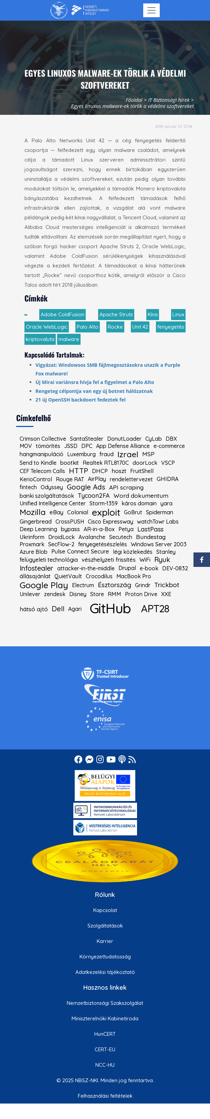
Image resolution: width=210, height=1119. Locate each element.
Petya (126, 529)
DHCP (100, 471)
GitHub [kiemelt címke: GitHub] (110, 608)
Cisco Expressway (110, 521)
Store (97, 594)
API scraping (126, 487)
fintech (28, 487)
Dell (58, 608)
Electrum (83, 585)
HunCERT (105, 1034)
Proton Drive (141, 594)
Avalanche (91, 537)
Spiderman (159, 512)
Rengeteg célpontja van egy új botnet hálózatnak (94, 391)
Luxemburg (81, 454)
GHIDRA (168, 479)
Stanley (166, 552)
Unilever (30, 594)
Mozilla (33, 512)
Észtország (114, 585)
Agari (75, 609)
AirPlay (97, 479)
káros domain (139, 503)
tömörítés (48, 446)
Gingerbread (36, 521)
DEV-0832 (175, 568)
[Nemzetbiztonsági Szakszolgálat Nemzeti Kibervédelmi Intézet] (79, 10)
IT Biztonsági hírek (169, 99)
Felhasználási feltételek (105, 1096)
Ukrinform (32, 537)
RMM (114, 594)
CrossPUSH (69, 521)
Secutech (120, 537)
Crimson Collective (43, 438)
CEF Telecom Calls (42, 471)
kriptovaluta (40, 339)
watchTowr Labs (158, 521)
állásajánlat (35, 576)
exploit (106, 512)
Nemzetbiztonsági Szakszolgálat (105, 1003)
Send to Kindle (38, 462)
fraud (106, 454)
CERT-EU (105, 1049)
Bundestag (151, 537)
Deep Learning (38, 529)
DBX (171, 438)
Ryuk (162, 559)
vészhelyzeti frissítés (109, 560)
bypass (70, 529)
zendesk (54, 594)
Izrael (127, 454)
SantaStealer (86, 438)
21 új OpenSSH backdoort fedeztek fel (80, 399)
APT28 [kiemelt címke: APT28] (155, 608)
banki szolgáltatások (47, 495)
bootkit (69, 463)
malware (69, 339)
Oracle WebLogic (46, 326)
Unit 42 (140, 326)
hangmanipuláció (41, 454)
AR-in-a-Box (99, 529)
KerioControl (36, 479)
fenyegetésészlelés (102, 544)
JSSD (70, 446)
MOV (26, 446)
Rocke (115, 326)
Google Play (44, 585)
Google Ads (86, 487)
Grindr (142, 585)
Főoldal (134, 99)
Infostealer (36, 568)
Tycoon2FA (94, 496)
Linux (178, 314)
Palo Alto (87, 326)
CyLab (153, 438)
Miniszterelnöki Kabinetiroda (105, 1018)
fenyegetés (170, 326)
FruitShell (142, 471)
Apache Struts (116, 314)
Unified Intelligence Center (53, 503)
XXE (166, 594)
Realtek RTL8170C (106, 462)
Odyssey (52, 487)
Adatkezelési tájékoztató (105, 972)
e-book (149, 568)
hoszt (119, 471)
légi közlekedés (133, 552)
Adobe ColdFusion (62, 314)
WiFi (144, 560)
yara (166, 503)
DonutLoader (124, 438)
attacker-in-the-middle (86, 568)
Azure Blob (34, 552)
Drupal (127, 568)
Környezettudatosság (105, 956)
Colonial (77, 512)
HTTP (78, 470)
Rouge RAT (70, 479)
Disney (77, 594)
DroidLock (61, 537)
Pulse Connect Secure (80, 552)
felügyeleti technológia (49, 559)
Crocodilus (99, 576)
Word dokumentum (141, 495)
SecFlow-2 (61, 544)
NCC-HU (105, 1065)
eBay (56, 512)
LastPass (150, 529)
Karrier (105, 941)
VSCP (168, 462)
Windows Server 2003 (159, 544)
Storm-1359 (104, 503)
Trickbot (166, 585)
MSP (148, 454)
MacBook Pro (133, 576)
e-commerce (169, 446)
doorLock (145, 462)
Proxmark (32, 544)
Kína (153, 314)
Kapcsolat (105, 910)
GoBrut (133, 512)
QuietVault (68, 576)
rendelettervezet (131, 479)
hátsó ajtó (34, 609)
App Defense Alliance (123, 446)
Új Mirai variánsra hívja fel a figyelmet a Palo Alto (94, 382)
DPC (86, 446)
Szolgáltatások (105, 925)
